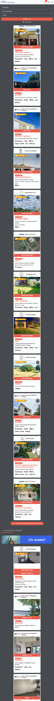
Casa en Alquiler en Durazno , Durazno (38, 506)
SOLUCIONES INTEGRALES (23, 652)
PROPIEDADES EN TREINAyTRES (40, 676)
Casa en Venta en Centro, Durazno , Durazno (40, 55)
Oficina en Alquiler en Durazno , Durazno (12, 506)
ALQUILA (32, 422)
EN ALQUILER (33, 379)
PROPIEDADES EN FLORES (39, 679)
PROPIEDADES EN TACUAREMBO (40, 673)
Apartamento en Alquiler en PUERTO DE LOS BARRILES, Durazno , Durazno (40, 424)
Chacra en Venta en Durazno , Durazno (39, 139)
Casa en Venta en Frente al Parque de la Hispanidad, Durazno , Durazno (39, 181)
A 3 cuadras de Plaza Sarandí (39, 546)
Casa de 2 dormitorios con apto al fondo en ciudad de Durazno (13, 265)
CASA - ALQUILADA (8, 178)
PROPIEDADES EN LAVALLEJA (39, 670)
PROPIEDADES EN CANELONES (40, 661)
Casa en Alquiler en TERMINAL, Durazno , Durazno (12, 382)
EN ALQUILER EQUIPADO (37, 463)
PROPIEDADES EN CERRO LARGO (40, 664)
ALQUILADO (33, 332)
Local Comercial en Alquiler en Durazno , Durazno (39, 334)
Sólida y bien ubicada (9, 52)
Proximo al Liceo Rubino (37, 264)
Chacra (31, 137)
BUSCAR (27, 19)
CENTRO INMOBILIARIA (22, 655)
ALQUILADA (6, 379)
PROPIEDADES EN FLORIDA (39, 685)
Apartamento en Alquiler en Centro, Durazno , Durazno (40, 382)
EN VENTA (32, 53)
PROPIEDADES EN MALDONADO (40, 658)
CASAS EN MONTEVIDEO (45, 655)
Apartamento (6, 335)
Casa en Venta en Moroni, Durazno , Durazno (13, 97)
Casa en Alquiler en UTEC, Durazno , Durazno (13, 466)
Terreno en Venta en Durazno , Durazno (12, 223)
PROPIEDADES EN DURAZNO (39, 667)
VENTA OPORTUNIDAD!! (36, 95)
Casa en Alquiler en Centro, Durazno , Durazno (11, 554)
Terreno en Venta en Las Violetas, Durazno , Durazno (13, 139)
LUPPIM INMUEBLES (22, 649)
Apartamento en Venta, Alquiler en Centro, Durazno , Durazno (12, 337)
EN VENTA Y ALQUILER (9, 95)
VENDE (17, 607)
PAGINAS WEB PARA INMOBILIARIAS (46, 697)
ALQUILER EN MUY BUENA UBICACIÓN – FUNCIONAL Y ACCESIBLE (11, 549)
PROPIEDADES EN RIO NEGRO (39, 682)
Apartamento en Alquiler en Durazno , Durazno (11, 424)
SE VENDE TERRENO (8, 137)
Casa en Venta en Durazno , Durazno (11, 54)
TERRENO (5, 221)
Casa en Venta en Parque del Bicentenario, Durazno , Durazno (40, 224)
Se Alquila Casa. (34, 503)
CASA (31, 178)
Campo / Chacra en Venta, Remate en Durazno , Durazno (27, 610)
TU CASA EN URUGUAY (38, 649)
